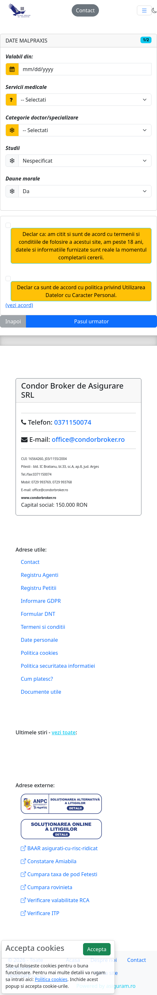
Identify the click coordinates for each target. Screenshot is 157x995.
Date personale (39, 639)
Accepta (96, 949)
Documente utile (41, 691)
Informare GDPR (41, 600)
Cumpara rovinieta (46, 887)
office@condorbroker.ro (88, 439)
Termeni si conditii (43, 626)
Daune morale (23, 178)
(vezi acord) (19, 305)
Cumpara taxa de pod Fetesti (59, 874)
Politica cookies (39, 652)
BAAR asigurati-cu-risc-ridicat (59, 848)
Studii (13, 148)
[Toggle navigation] (144, 11)
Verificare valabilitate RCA (55, 900)
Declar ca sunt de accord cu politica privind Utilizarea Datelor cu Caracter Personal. (81, 291)
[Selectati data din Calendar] (84, 69)
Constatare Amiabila (49, 861)
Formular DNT (38, 613)
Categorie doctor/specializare (42, 117)
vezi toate (64, 732)
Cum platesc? (37, 678)
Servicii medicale (26, 87)
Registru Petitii (38, 587)
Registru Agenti (39, 574)
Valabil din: (19, 56)
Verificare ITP (40, 913)
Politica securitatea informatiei (58, 665)
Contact (85, 10)
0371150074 (72, 422)
